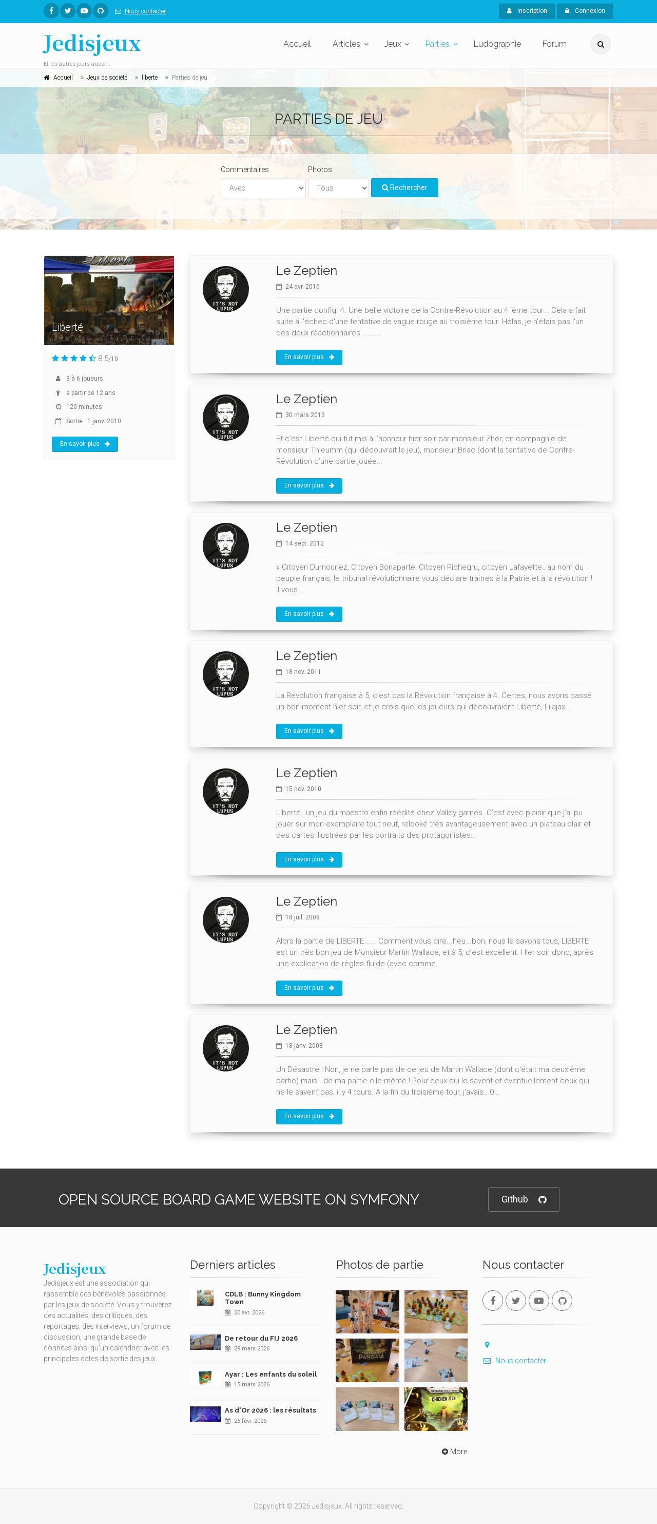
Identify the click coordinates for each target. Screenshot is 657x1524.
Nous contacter (138, 11)
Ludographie (497, 44)
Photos (320, 169)
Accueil (297, 44)
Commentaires (245, 169)
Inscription (527, 10)
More (453, 1451)
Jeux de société (107, 77)
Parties (438, 44)
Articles (346, 44)
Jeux (392, 44)
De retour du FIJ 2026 (261, 1338)
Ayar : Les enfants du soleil (271, 1374)
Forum (555, 44)
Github (523, 1200)
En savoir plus (85, 443)
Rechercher (405, 187)
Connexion (585, 10)
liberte (150, 77)
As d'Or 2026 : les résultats (270, 1410)
